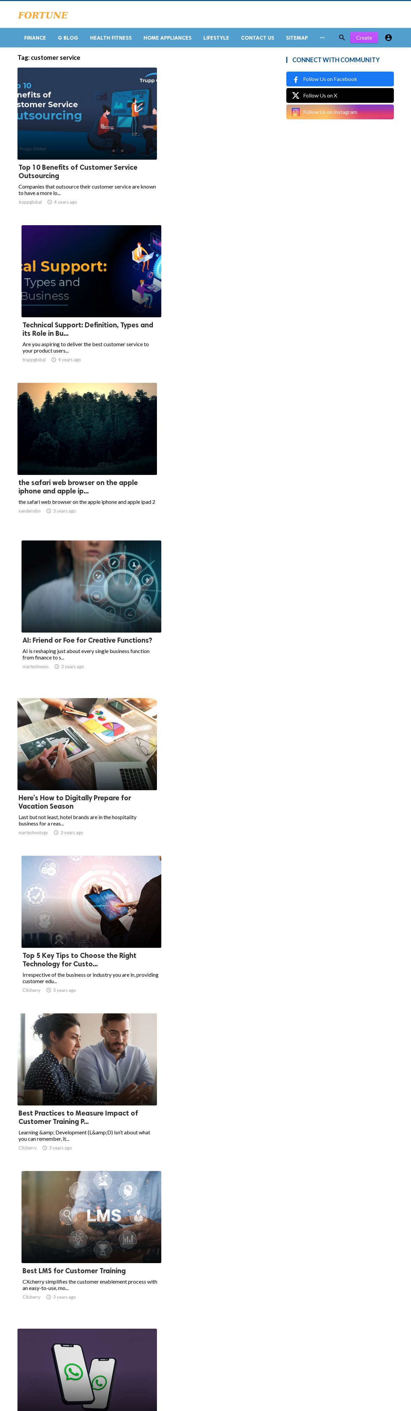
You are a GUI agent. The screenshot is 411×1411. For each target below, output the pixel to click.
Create (364, 40)
